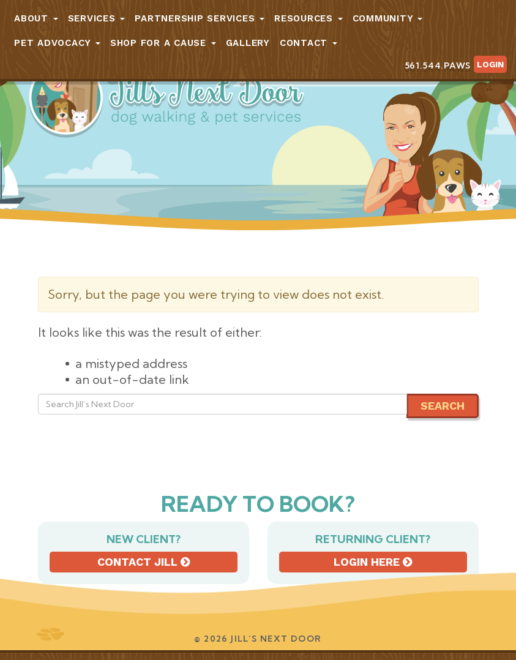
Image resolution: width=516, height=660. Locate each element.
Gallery (248, 42)
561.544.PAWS (438, 65)
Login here (373, 561)
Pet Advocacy (57, 42)
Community (388, 18)
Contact (308, 42)
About (36, 18)
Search (443, 405)
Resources (308, 18)
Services (96, 18)
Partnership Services (199, 18)
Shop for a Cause (163, 42)
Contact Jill (143, 561)
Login (490, 64)
